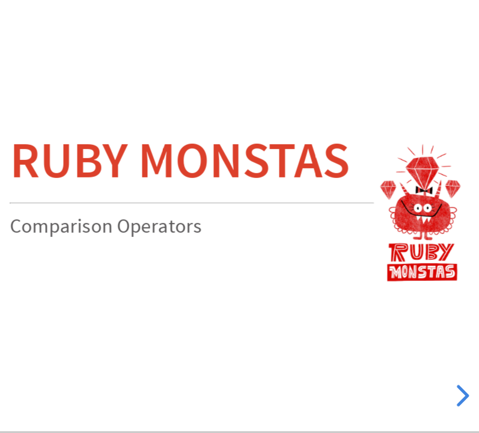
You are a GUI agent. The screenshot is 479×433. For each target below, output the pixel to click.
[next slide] (461, 396)
